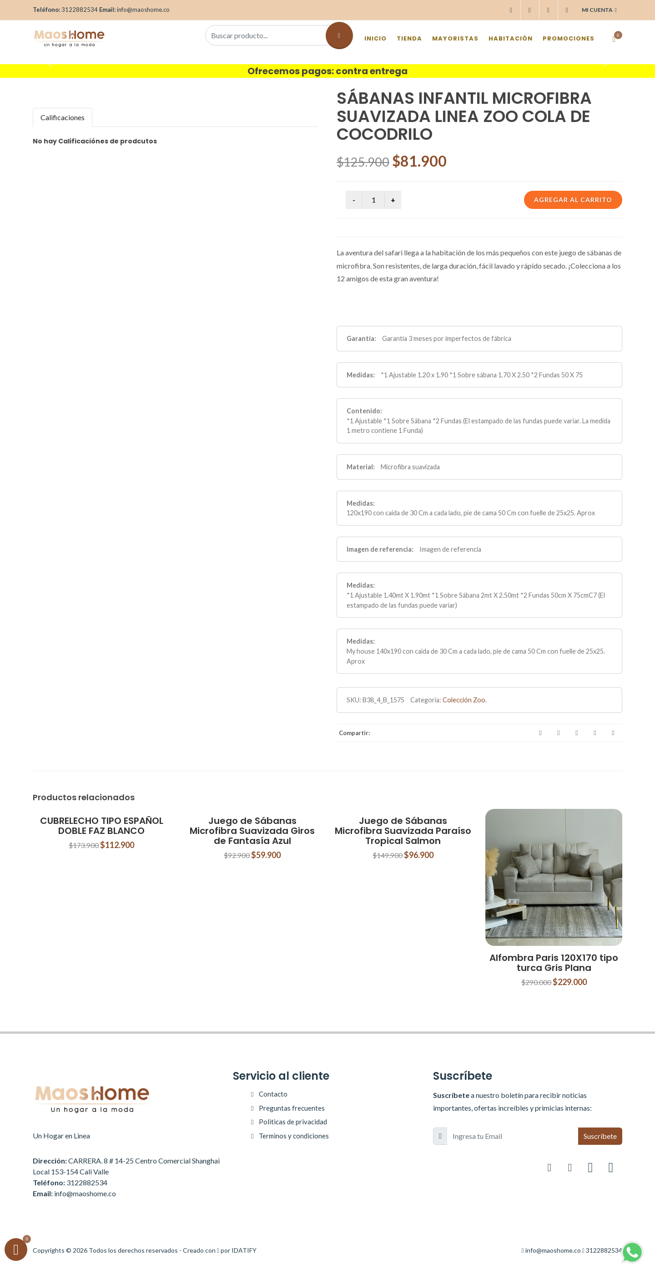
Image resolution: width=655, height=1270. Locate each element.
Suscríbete (600, 1136)
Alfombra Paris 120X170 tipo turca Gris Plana (553, 962)
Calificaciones (62, 117)
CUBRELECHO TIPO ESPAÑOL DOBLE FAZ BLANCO (101, 825)
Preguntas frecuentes (292, 1108)
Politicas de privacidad (293, 1122)
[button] (49, 62)
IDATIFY (244, 1250)
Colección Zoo (464, 700)
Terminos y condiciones (294, 1136)
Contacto (273, 1094)
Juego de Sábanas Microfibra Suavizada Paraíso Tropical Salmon (403, 830)
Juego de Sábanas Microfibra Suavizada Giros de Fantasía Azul (252, 830)
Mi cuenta (599, 10)
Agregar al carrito (573, 199)
